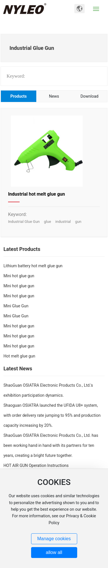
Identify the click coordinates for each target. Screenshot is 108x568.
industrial (63, 221)
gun (78, 221)
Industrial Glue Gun (24, 221)
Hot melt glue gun (19, 356)
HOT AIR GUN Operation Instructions (36, 465)
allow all (54, 552)
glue (47, 221)
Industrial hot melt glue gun (36, 194)
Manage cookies (54, 538)
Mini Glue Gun (16, 306)
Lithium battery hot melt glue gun (32, 266)
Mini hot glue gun (18, 276)
